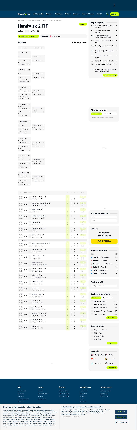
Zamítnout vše (121, 417)
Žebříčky (59, 14)
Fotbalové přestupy (106, 391)
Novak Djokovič (22, 391)
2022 (83, 24)
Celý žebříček (112, 317)
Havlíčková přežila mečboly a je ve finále (105, 41)
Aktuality (40, 391)
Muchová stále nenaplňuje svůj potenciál (104, 26)
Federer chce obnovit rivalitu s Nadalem (104, 57)
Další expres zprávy (110, 75)
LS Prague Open (105, 396)
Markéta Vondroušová (23, 399)
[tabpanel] (104, 309)
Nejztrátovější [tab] (107, 298)
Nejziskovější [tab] (96, 298)
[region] (68, 417)
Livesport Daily (104, 393)
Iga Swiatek (20, 401)
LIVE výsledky (38, 14)
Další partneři (112, 367)
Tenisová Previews (43, 393)
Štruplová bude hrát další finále (104, 61)
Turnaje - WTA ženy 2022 (33, 20)
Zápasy (49, 14)
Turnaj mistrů (83, 401)
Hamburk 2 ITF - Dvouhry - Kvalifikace (51, 20)
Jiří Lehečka (21, 393)
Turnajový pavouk (79, 42)
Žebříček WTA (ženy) (64, 393)
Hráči (68, 14)
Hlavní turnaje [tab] (96, 114)
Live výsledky (97, 355)
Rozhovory (41, 396)
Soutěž (99, 14)
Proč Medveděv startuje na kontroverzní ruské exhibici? (103, 36)
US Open (82, 399)
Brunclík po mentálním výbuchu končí (104, 46)
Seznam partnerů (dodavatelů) (70, 416)
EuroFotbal (96, 363)
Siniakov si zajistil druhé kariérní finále (104, 52)
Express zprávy (42, 399)
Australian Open (84, 391)
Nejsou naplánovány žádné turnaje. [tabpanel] (103, 117)
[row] (52, 198)
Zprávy (76, 14)
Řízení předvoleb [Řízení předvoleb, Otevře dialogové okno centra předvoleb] (121, 422)
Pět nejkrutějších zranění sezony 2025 (105, 65)
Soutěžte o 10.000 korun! (104, 234)
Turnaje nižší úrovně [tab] (110, 114)
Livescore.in (96, 359)
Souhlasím (121, 411)
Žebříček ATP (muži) (64, 391)
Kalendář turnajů (88, 14)
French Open (83, 393)
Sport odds (110, 359)
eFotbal (109, 363)
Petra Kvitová (21, 396)
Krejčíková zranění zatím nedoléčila (102, 31)
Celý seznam (112, 343)
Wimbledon (83, 396)
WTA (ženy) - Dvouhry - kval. (28, 36)
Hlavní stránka (21, 20)
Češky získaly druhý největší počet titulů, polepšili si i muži (105, 70)
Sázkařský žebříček (64, 396)
